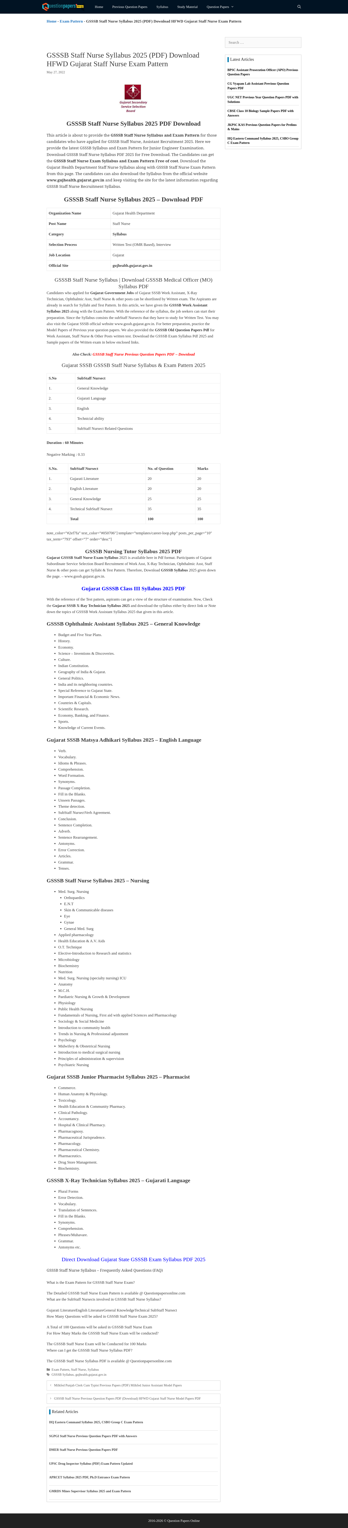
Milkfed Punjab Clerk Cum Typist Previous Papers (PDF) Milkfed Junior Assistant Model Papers (118, 1385)
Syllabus (162, 7)
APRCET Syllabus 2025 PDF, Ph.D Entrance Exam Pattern (89, 1477)
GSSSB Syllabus (63, 1374)
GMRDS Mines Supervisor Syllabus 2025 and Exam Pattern (90, 1491)
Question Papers (223, 7)
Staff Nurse (78, 1369)
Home (99, 7)
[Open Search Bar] (299, 7)
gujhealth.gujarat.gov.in (90, 1374)
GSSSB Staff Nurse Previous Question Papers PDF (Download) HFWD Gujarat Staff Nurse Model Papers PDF (127, 1398)
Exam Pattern (71, 21)
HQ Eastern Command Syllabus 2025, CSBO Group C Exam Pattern (96, 1422)
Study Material (187, 7)
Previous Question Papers (129, 7)
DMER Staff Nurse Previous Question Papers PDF (83, 1450)
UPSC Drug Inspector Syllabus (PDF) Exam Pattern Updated (91, 1463)
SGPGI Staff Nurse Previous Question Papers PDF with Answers (93, 1436)
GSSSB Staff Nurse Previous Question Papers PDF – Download (144, 354)
